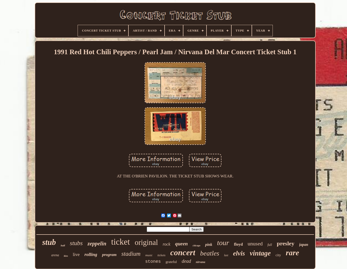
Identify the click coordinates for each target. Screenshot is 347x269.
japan (303, 244)
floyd (238, 244)
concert (182, 252)
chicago (196, 245)
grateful (171, 262)
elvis (239, 253)
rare (292, 252)
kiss (66, 255)
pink (208, 244)
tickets (161, 255)
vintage (260, 253)
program (109, 254)
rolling (91, 254)
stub (49, 242)
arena (55, 255)
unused (255, 244)
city (278, 255)
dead (186, 261)
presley (285, 243)
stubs (76, 243)
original (146, 242)
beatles (209, 253)
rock (166, 244)
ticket (120, 242)
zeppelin (96, 244)
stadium (130, 253)
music (149, 255)
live (76, 254)
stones (153, 261)
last (226, 255)
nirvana (200, 262)
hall (63, 245)
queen (181, 244)
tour (223, 243)
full (269, 245)
